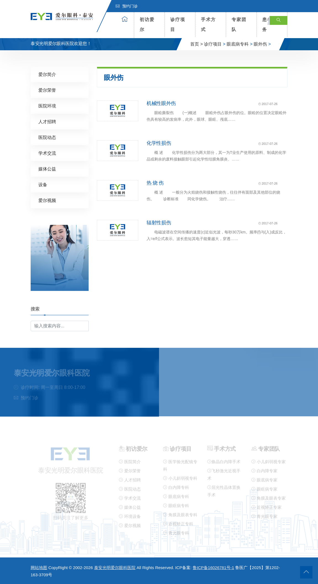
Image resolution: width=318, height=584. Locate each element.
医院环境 (47, 105)
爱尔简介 (47, 74)
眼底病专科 (238, 44)
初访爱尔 (147, 24)
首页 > (196, 44)
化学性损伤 (159, 143)
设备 (42, 184)
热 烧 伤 (155, 182)
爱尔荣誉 (47, 90)
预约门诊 (127, 6)
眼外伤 (260, 44)
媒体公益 (47, 168)
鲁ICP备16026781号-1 (213, 567)
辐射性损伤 (159, 222)
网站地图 (39, 567)
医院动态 (47, 137)
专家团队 (239, 24)
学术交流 (47, 153)
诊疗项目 (177, 24)
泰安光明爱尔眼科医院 (115, 567)
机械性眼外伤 (161, 103)
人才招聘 (47, 121)
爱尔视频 (47, 200)
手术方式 (208, 24)
